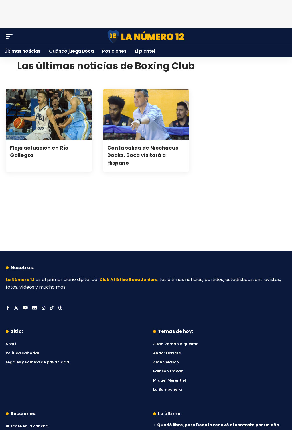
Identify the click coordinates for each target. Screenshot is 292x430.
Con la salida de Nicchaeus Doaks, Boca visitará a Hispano (141, 155)
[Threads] (62, 308)
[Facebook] (8, 308)
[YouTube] (25, 308)
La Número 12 (21, 279)
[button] (10, 36)
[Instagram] (44, 308)
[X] (16, 308)
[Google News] (35, 308)
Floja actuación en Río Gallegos (42, 151)
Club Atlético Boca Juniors (134, 279)
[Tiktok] (53, 308)
